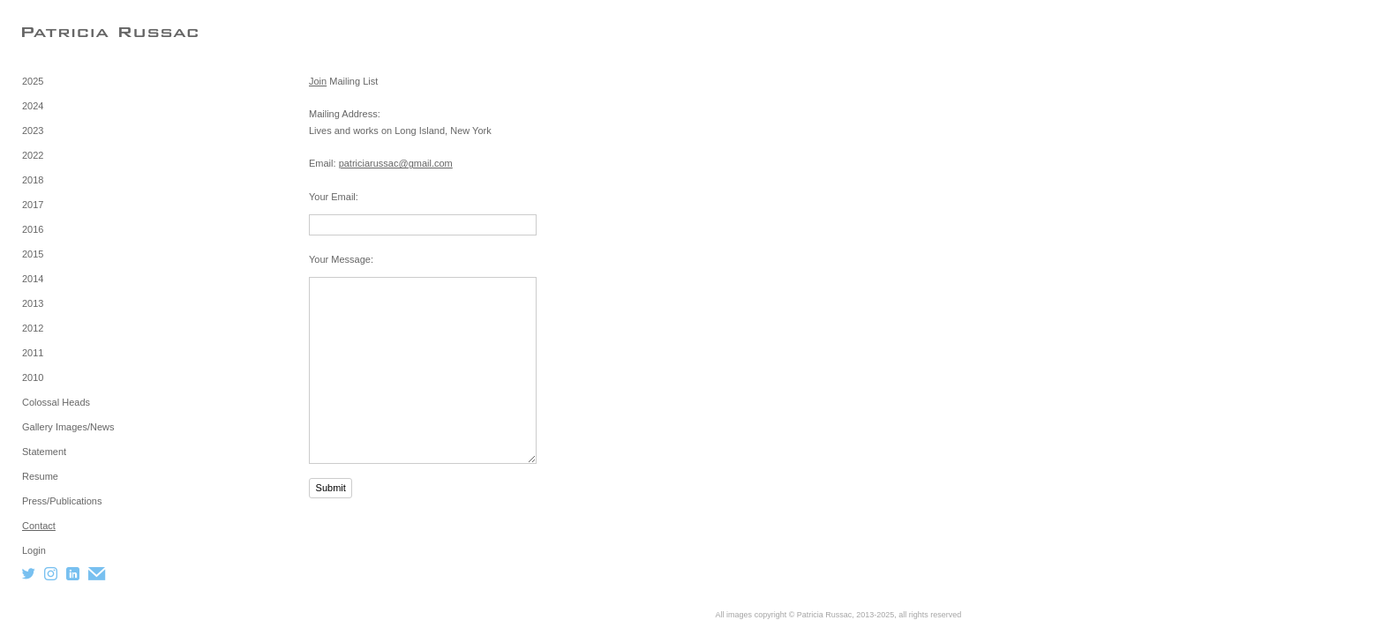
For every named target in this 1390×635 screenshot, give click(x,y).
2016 (32, 229)
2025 (32, 81)
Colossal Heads (56, 402)
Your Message (340, 259)
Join (318, 81)
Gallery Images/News (68, 427)
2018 (32, 180)
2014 (32, 278)
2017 (32, 204)
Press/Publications (62, 501)
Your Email (332, 196)
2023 (32, 130)
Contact (39, 525)
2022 (32, 155)
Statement (44, 451)
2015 (32, 254)
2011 (32, 352)
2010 (32, 377)
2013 (32, 303)
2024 (32, 106)
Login (34, 550)
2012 (32, 328)
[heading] (66, 32)
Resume (40, 476)
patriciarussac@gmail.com (396, 163)
